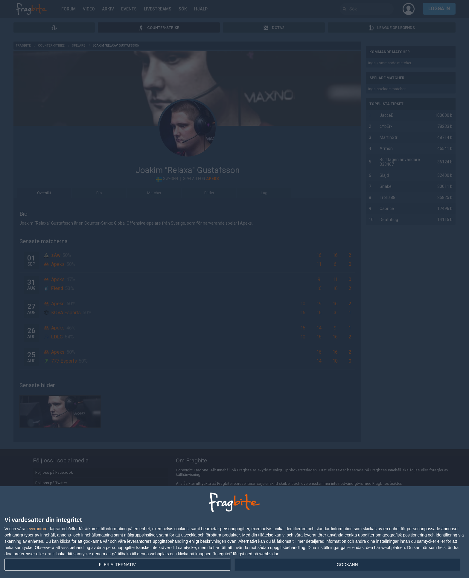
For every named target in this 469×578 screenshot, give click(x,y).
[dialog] (234, 532)
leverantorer (38, 529)
